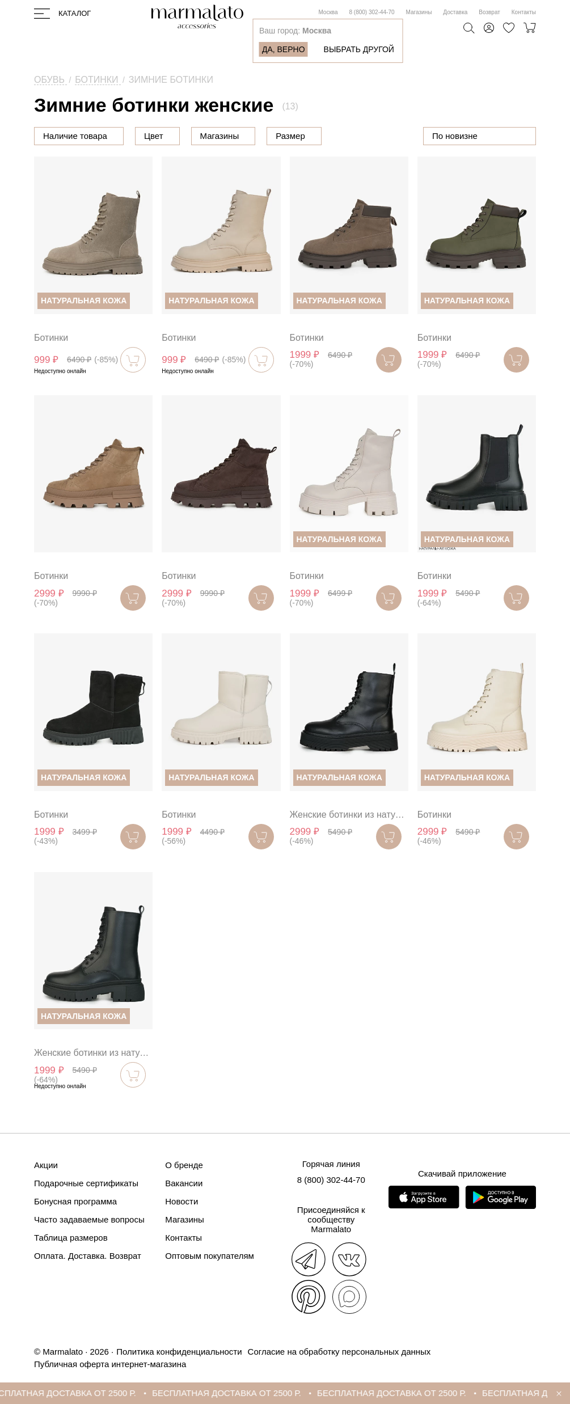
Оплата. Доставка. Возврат (87, 1256)
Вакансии (183, 1183)
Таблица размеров (71, 1237)
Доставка (455, 12)
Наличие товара (75, 136)
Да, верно (283, 49)
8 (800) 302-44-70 (372, 12)
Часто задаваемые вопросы (89, 1219)
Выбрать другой (359, 49)
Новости (181, 1201)
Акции (46, 1165)
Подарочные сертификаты (86, 1183)
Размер (347, 136)
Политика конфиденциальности (179, 1351)
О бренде (184, 1165)
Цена (154, 136)
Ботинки (51, 337)
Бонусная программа (75, 1201)
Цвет (211, 136)
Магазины (419, 12)
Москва (327, 12)
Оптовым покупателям (209, 1256)
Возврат (489, 12)
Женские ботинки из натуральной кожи (349, 814)
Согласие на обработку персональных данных (339, 1351)
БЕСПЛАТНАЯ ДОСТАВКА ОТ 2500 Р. (84, 1393)
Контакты (524, 12)
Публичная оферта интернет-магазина (110, 1364)
